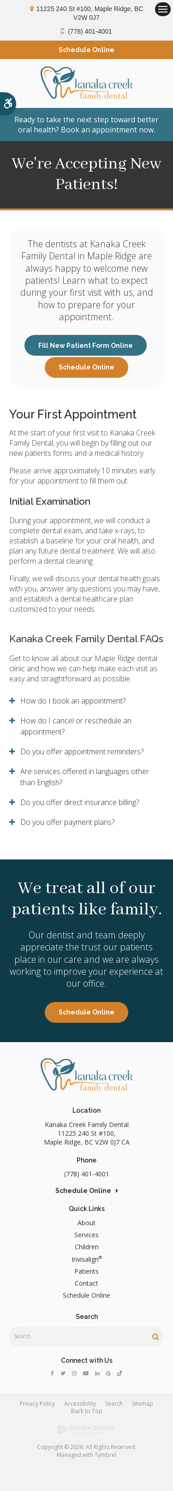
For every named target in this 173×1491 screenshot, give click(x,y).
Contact (86, 1283)
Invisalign (87, 1259)
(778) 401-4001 (90, 31)
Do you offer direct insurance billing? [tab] (79, 802)
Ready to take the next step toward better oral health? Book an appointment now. (86, 124)
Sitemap (142, 1404)
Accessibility (80, 1404)
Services (86, 1234)
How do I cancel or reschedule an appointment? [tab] (75, 726)
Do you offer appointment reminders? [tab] (81, 751)
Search (114, 1404)
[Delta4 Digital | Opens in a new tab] (86, 1430)
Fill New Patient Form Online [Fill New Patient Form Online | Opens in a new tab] (85, 345)
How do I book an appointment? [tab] (72, 701)
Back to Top (86, 1411)
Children (87, 1246)
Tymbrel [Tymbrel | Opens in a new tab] (105, 1455)
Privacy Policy (37, 1404)
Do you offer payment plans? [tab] (67, 822)
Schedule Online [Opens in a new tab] (86, 50)
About (86, 1222)
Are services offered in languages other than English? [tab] (84, 776)
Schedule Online (86, 367)
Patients (86, 1271)
